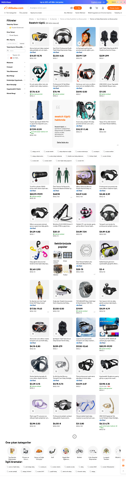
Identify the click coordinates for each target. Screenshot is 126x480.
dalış (81, 467)
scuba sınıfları (108, 151)
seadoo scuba (69, 467)
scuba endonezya (81, 151)
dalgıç (92, 471)
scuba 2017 (39, 471)
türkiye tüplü (92, 156)
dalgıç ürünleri (26, 471)
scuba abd (34, 161)
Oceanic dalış (80, 471)
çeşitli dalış (52, 471)
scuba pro (42, 467)
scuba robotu (55, 467)
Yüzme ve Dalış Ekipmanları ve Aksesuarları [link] (103, 19)
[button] (71, 8)
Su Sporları (53, 19)
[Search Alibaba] (49, 8)
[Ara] (78, 8)
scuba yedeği (12, 471)
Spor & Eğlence (42, 19)
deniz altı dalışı (66, 471)
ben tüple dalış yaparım (64, 161)
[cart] (97, 8)
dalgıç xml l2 (35, 151)
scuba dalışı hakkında (54, 156)
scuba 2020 (92, 467)
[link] (123, 460)
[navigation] (15, 228)
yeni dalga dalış (28, 467)
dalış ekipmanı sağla (64, 151)
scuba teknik (48, 151)
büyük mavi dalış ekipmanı (74, 156)
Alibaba (31, 19)
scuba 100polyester (107, 467)
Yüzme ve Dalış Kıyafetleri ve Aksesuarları (73, 19)
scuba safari (47, 161)
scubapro (95, 151)
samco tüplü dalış (13, 467)
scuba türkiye (106, 156)
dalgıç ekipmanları (36, 156)
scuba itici (80, 161)
